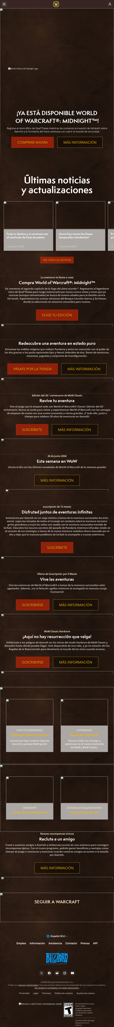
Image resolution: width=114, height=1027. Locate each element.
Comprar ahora (33, 142)
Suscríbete (32, 429)
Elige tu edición (57, 315)
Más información (79, 142)
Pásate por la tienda (33, 369)
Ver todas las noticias (57, 260)
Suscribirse (32, 605)
